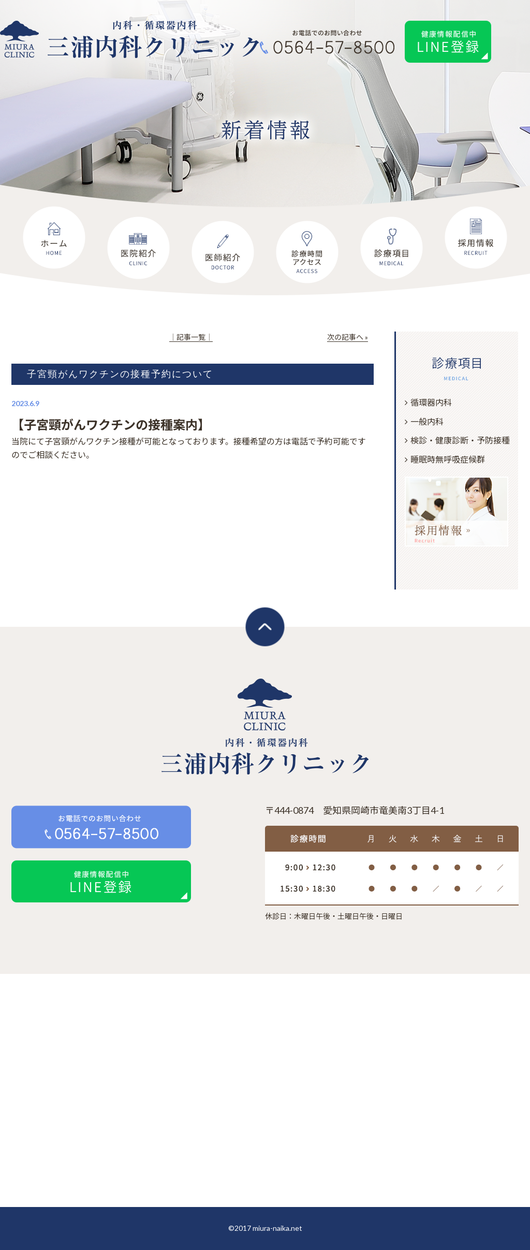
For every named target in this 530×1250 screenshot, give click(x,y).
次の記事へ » (347, 337)
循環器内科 (431, 402)
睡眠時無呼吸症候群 (447, 459)
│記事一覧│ (191, 337)
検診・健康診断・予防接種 (460, 440)
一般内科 (427, 421)
